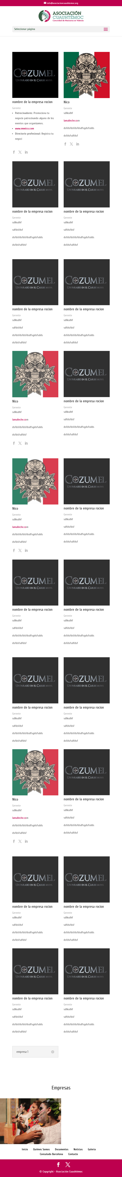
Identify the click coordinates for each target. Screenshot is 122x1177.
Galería (92, 1149)
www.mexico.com (24, 128)
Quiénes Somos (41, 1149)
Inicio (25, 1149)
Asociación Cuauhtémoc (69, 1171)
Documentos (61, 1149)
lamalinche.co (71, 120)
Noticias (78, 1149)
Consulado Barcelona (51, 1154)
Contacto (73, 1154)
